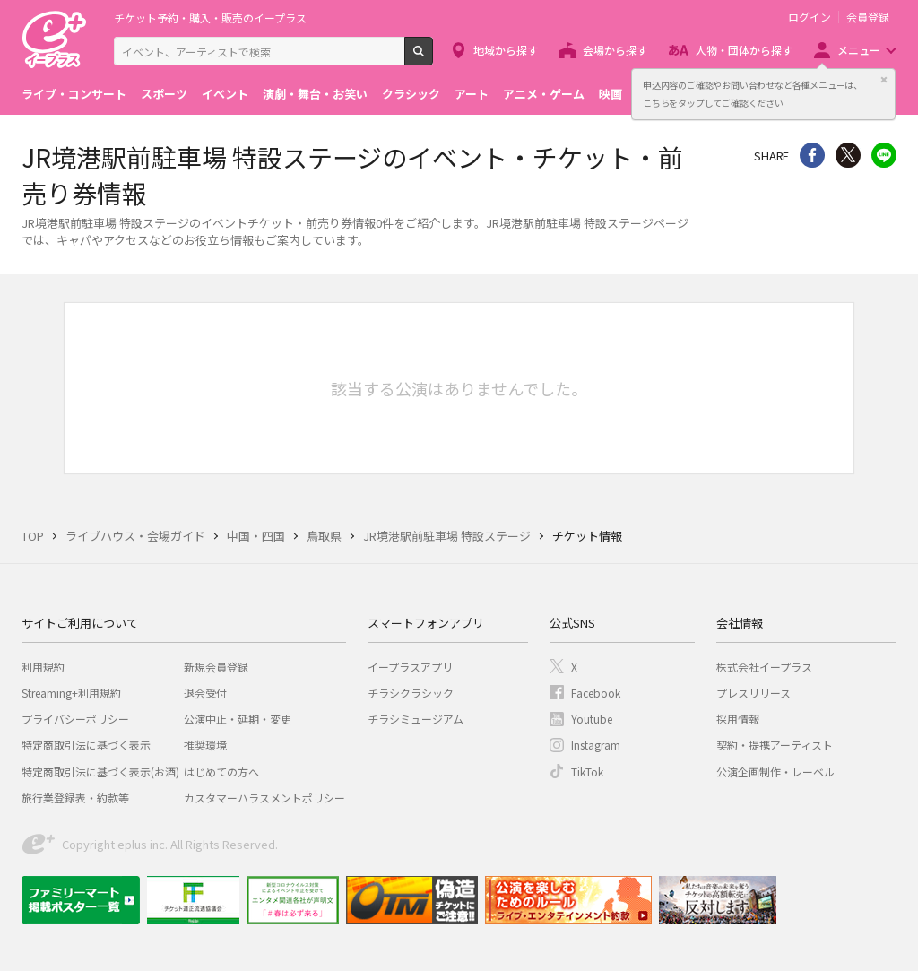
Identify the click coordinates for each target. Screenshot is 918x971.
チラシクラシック (411, 692)
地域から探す (505, 49)
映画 (610, 93)
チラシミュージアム (415, 718)
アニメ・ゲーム (544, 93)
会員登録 (867, 17)
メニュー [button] (858, 49)
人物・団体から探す (744, 49)
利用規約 (43, 666)
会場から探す (615, 49)
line (883, 155)
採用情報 (737, 718)
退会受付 (205, 692)
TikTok (587, 771)
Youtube (591, 718)
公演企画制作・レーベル (775, 771)
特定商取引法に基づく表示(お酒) (100, 771)
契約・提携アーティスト (774, 744)
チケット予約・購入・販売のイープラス (210, 17)
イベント (225, 93)
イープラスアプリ (410, 666)
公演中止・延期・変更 (237, 718)
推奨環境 (205, 744)
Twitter (848, 155)
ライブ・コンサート (74, 93)
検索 (432, 58)
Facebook (595, 692)
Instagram (595, 744)
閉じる (884, 80)
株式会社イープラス (764, 666)
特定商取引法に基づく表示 (86, 744)
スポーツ (164, 93)
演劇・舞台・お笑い (315, 93)
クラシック (411, 93)
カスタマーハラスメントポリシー (264, 797)
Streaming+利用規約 (71, 692)
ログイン (809, 17)
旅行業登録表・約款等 (75, 797)
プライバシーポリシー (75, 718)
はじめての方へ (221, 771)
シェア (812, 155)
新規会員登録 (216, 666)
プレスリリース (753, 692)
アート (472, 93)
